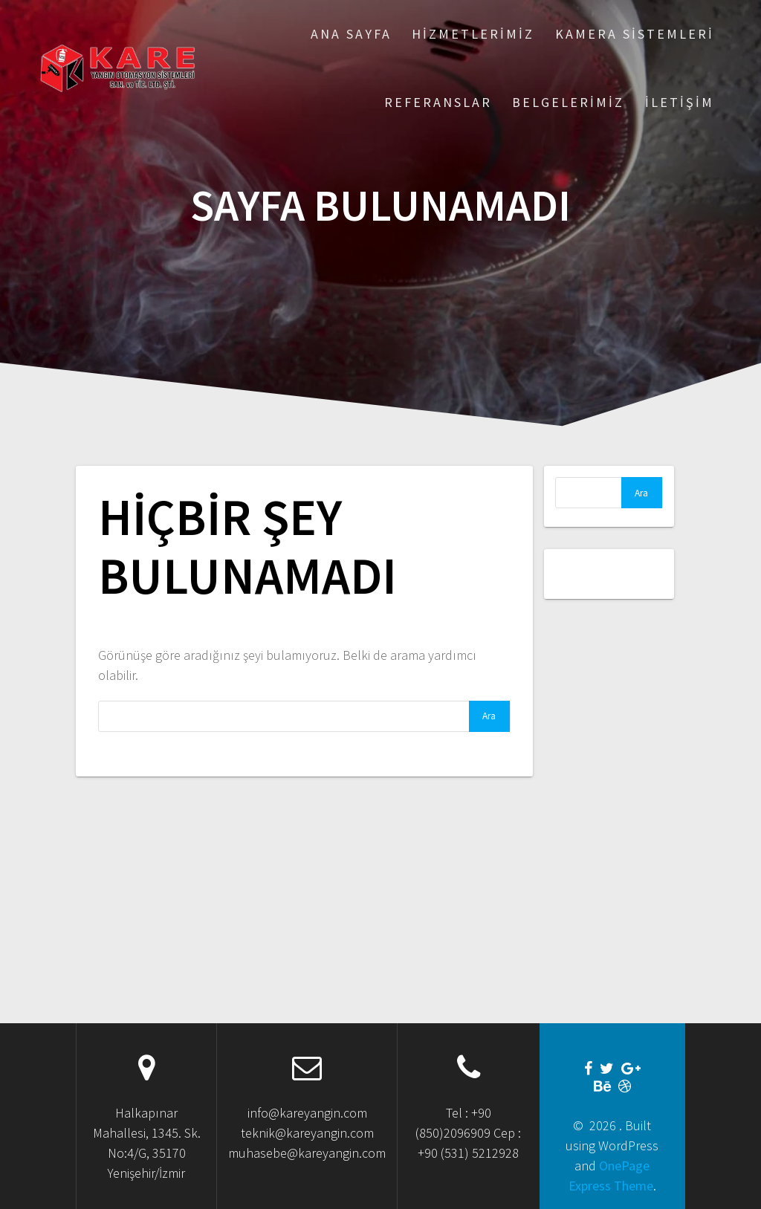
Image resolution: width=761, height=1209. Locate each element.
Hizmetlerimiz (473, 33)
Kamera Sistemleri (634, 33)
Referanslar (438, 102)
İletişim (679, 102)
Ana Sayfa (351, 33)
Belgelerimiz (568, 102)
